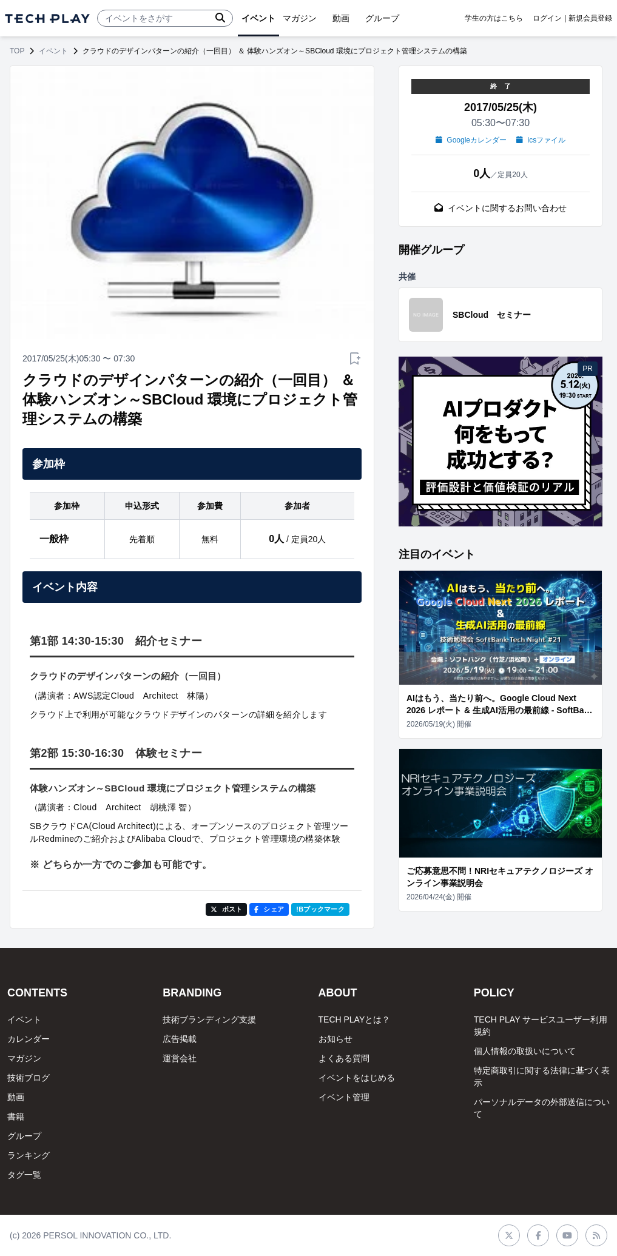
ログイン (547, 18)
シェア (269, 909)
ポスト (227, 909)
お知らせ (335, 1039)
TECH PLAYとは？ (355, 1019)
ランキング (28, 1155)
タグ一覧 (24, 1175)
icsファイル (540, 140)
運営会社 (180, 1058)
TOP (17, 51)
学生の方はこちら (494, 18)
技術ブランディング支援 (209, 1019)
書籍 (15, 1116)
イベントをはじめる (357, 1078)
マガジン (24, 1058)
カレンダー (28, 1039)
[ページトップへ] (47, 18)
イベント (53, 51)
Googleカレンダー (471, 140)
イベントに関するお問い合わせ (500, 208)
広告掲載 (180, 1039)
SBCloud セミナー (492, 315)
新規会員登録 (590, 18)
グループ (24, 1136)
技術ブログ (28, 1078)
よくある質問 (344, 1058)
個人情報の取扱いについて (525, 1051)
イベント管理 (344, 1097)
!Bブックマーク (320, 909)
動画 (15, 1097)
